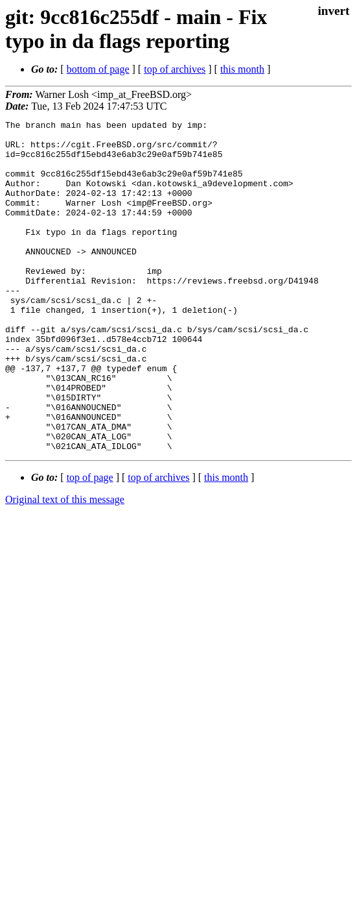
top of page (90, 543)
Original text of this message (64, 565)
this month (242, 69)
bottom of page (98, 69)
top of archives (174, 69)
